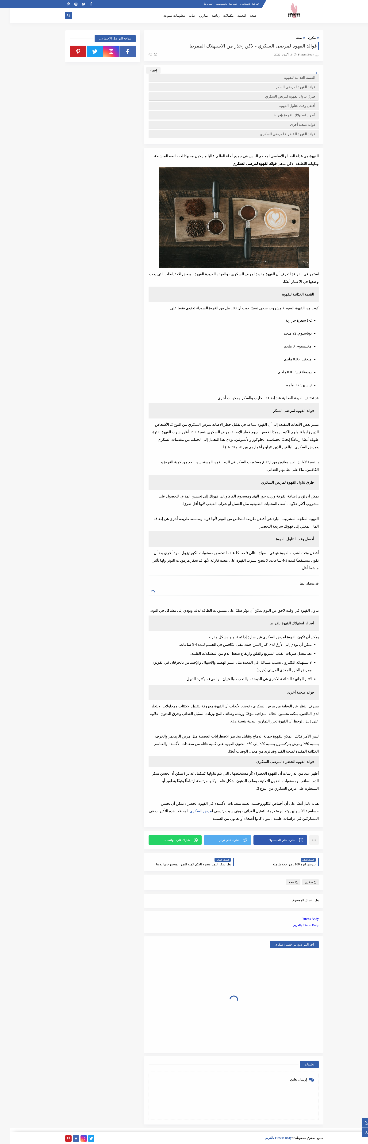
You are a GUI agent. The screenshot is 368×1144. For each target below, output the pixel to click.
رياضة (205, 15)
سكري (302, 37)
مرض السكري (190, 811)
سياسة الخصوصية (216, 3)
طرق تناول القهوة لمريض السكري (280, 96)
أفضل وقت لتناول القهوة (287, 106)
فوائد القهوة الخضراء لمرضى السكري (277, 134)
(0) (142, 54)
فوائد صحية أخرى (292, 124)
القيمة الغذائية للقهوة (289, 77)
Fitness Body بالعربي (295, 925)
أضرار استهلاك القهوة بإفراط (284, 115)
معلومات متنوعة (164, 15)
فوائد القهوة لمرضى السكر (285, 87)
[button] (270, 840)
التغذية (231, 15)
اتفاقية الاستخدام (239, 3)
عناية (182, 15)
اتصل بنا (198, 3)
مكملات (218, 15)
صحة (242, 15)
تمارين (193, 15)
